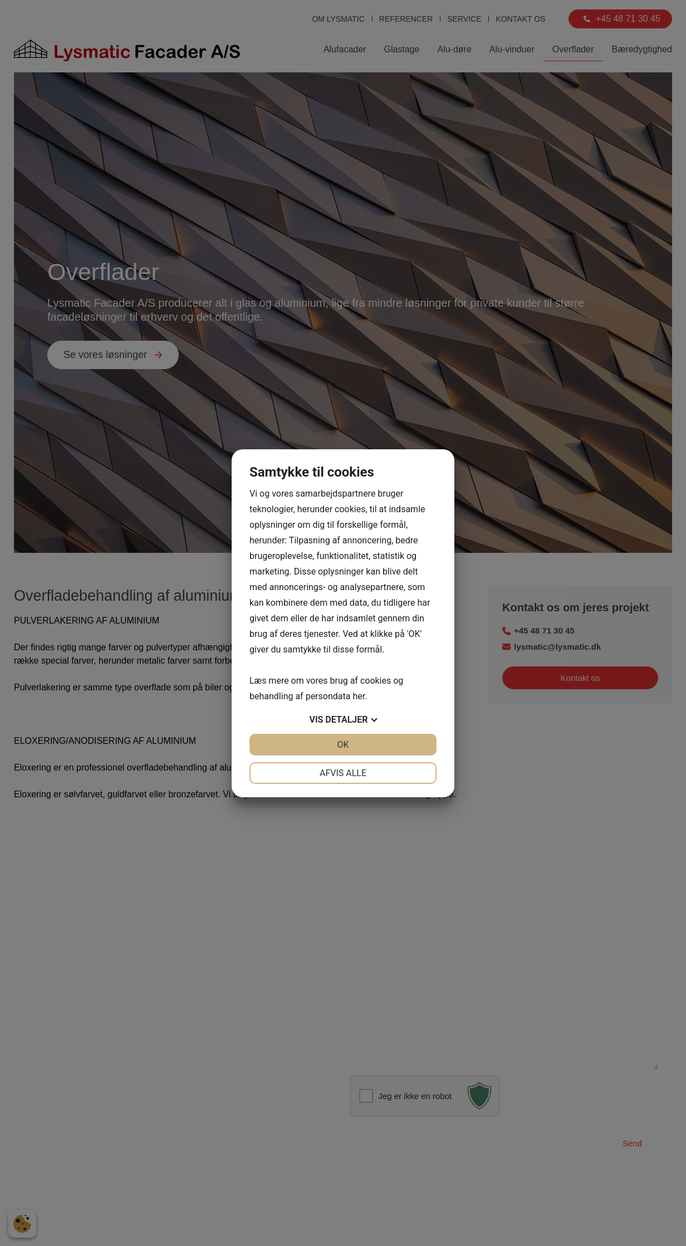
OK (343, 744)
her (358, 696)
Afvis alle (343, 773)
